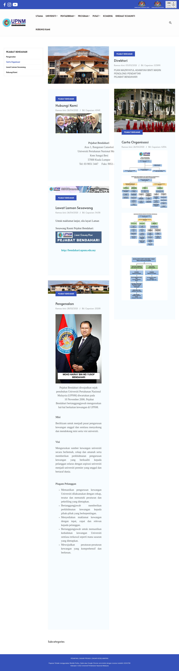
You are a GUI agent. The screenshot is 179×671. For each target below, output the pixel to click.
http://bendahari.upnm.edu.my (78, 250)
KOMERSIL (108, 15)
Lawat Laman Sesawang (74, 207)
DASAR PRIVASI (85, 658)
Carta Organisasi (135, 142)
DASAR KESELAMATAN (100, 658)
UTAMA (39, 15)
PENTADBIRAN (67, 15)
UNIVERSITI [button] (52, 15)
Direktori (121, 60)
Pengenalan (65, 303)
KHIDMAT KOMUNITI (125, 15)
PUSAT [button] (96, 15)
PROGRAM (84, 15)
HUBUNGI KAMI (43, 29)
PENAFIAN (74, 658)
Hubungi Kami (67, 105)
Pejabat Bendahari (124, 54)
